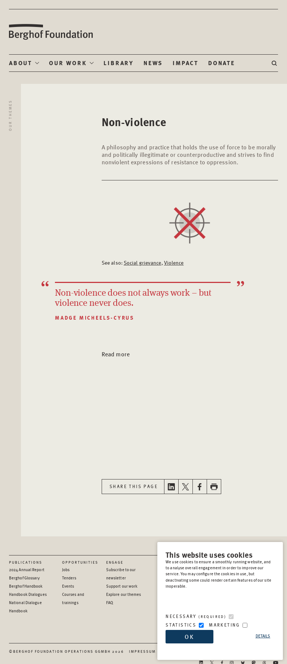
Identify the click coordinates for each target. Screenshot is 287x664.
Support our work (122, 586)
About (20, 62)
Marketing (224, 625)
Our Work (68, 62)
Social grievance (142, 262)
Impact (185, 62)
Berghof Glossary (24, 578)
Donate (221, 62)
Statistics (181, 625)
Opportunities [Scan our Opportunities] (80, 562)
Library (119, 62)
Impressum (142, 651)
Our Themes (10, 115)
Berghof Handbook (26, 586)
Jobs (66, 569)
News (153, 62)
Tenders (69, 578)
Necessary (196, 616)
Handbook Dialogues (28, 594)
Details (263, 636)
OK (189, 636)
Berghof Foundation (50, 32)
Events (68, 586)
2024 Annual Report (26, 569)
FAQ (109, 602)
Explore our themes (123, 594)
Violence (174, 262)
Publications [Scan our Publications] (25, 562)
